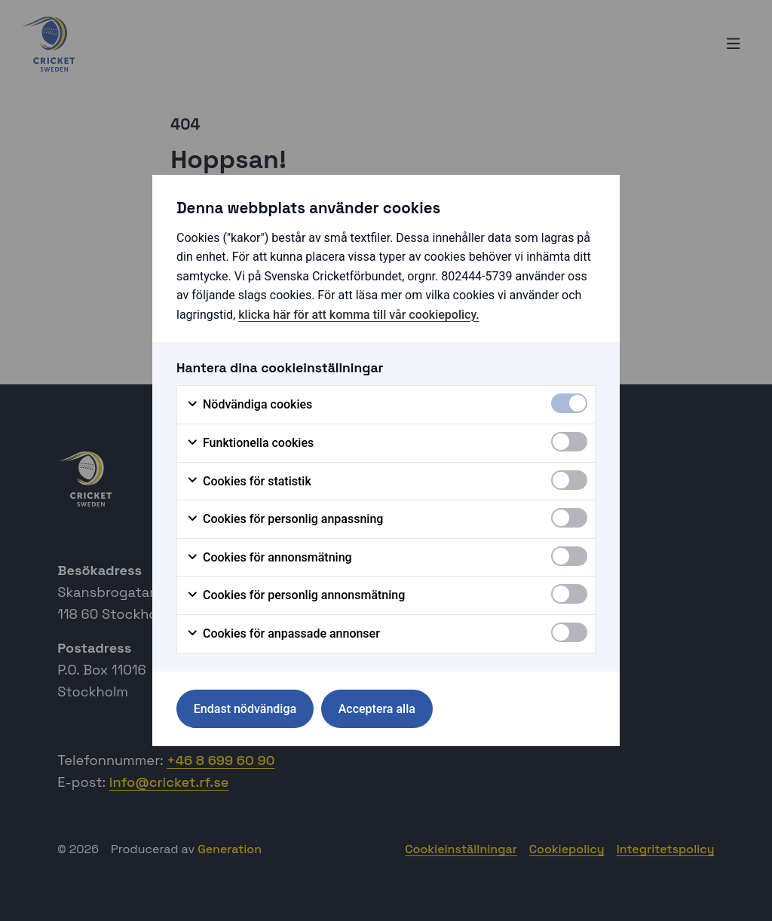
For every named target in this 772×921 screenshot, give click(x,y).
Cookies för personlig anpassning (284, 519)
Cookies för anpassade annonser (283, 633)
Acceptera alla (377, 709)
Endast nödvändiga (245, 709)
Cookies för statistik (248, 481)
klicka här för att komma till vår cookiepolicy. (358, 315)
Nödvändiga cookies (249, 404)
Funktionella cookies (250, 443)
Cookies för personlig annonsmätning (295, 595)
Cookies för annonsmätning (269, 557)
